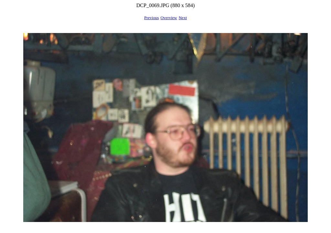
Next (183, 17)
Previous (151, 17)
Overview (168, 17)
